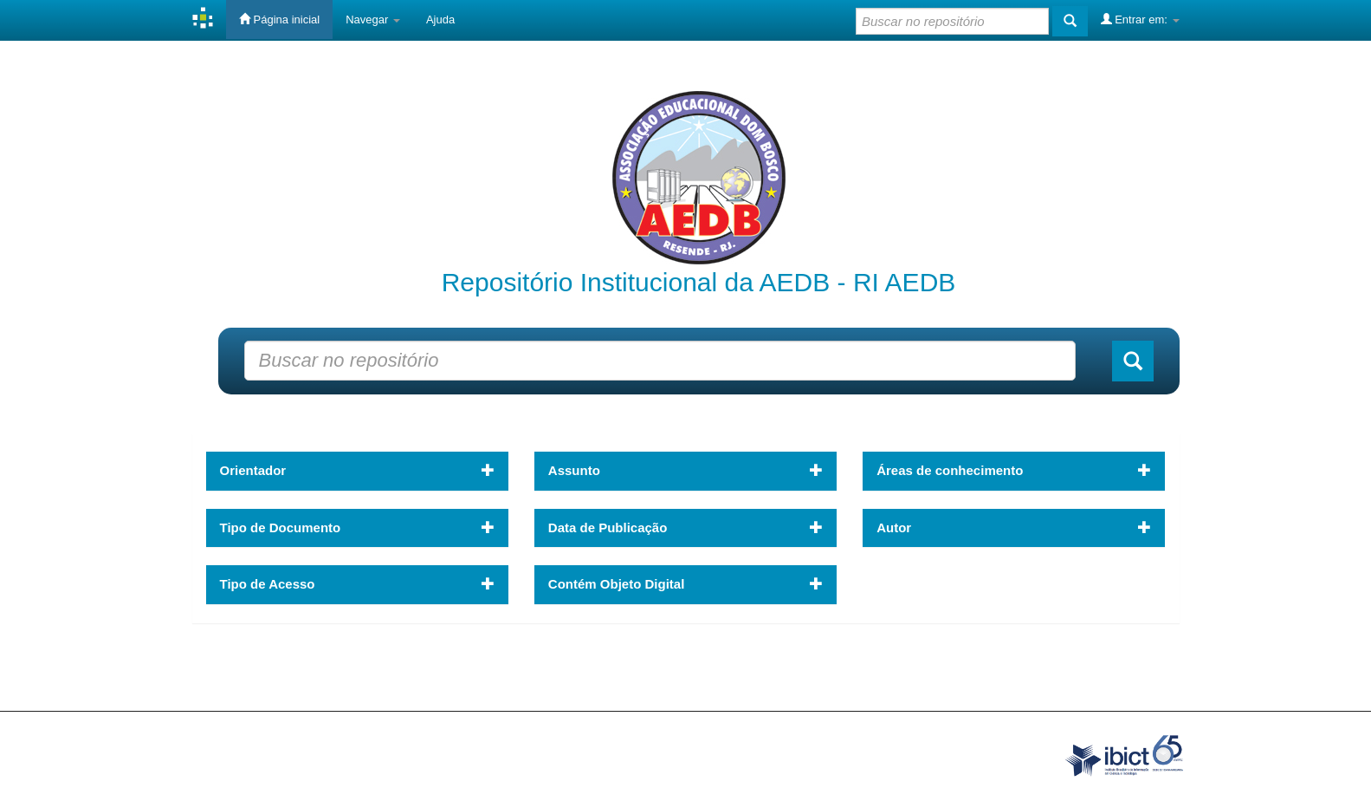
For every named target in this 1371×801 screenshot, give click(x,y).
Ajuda (440, 19)
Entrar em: (1140, 19)
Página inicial (279, 19)
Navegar (373, 19)
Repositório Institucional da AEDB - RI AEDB (699, 282)
